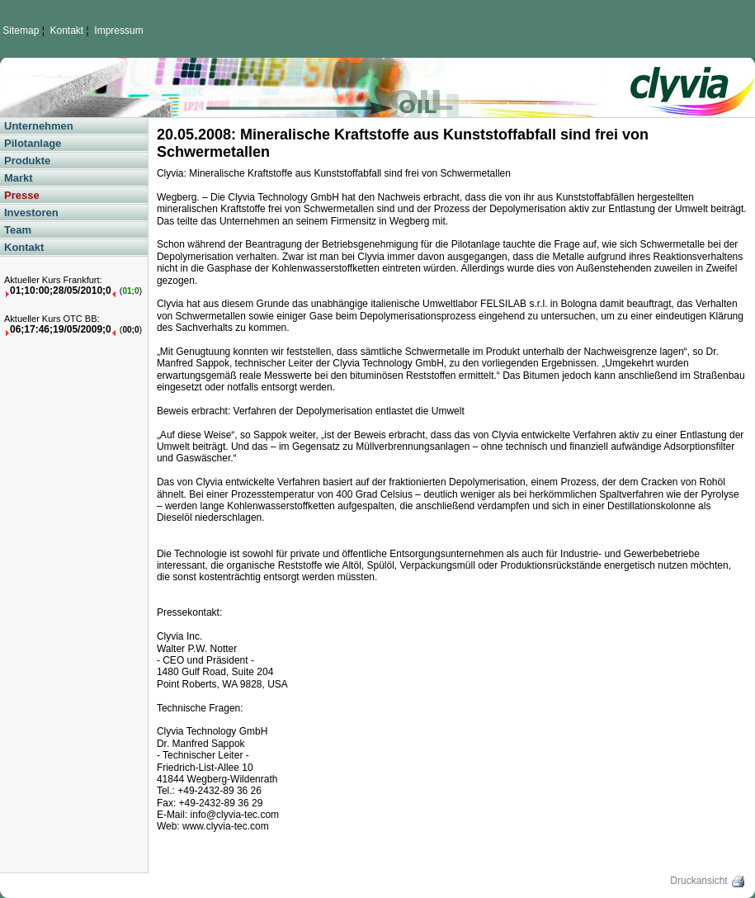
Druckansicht (708, 880)
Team (17, 230)
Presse (22, 195)
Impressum (118, 30)
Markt (18, 178)
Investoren (31, 212)
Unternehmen (38, 126)
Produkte (27, 160)
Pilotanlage (32, 143)
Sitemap (20, 30)
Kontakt (67, 30)
